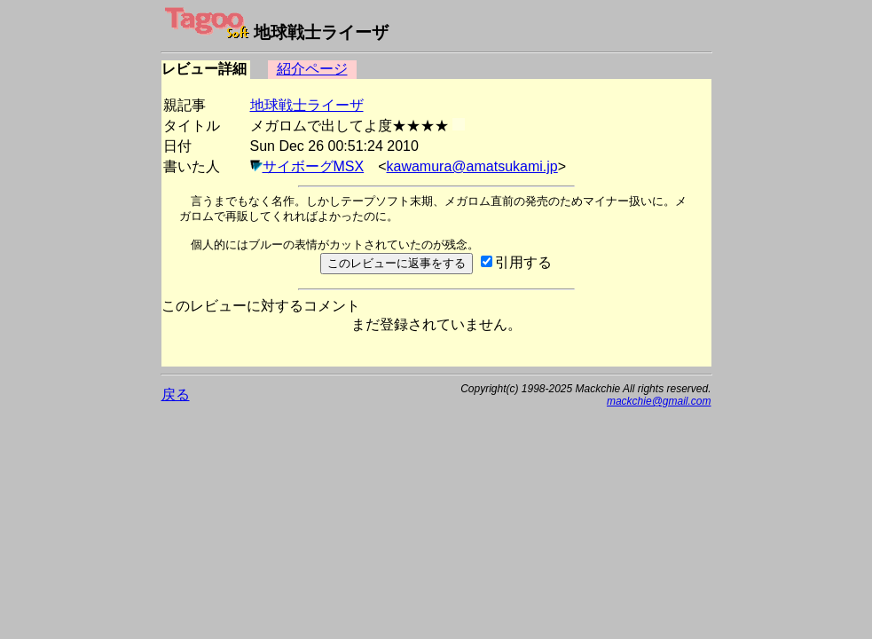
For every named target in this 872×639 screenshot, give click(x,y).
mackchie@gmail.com (659, 401)
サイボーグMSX (314, 166)
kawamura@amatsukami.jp (472, 166)
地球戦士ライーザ (307, 105)
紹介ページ (312, 68)
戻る (175, 394)
